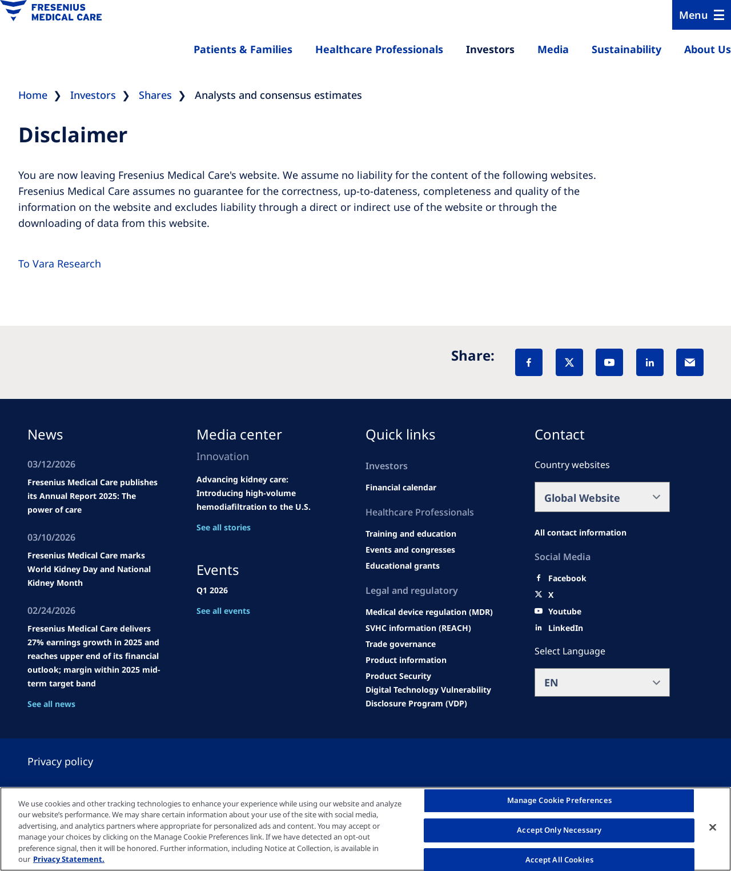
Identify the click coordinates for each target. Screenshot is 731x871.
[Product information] (406, 660)
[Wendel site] (411, 534)
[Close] (712, 827)
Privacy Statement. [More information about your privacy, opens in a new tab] (69, 859)
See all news (51, 703)
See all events (223, 610)
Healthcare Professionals (379, 49)
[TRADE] (401, 644)
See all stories (223, 527)
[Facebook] (529, 362)
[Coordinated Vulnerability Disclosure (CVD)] (433, 696)
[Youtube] (564, 611)
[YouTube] (609, 362)
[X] (569, 362)
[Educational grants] (403, 566)
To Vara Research (59, 263)
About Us (707, 49)
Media (553, 49)
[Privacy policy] (74, 761)
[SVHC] (418, 628)
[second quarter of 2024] (401, 487)
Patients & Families (243, 49)
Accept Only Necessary (559, 830)
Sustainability (626, 49)
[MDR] (429, 612)
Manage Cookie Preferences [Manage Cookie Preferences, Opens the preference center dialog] (559, 801)
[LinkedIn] (650, 362)
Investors (490, 49)
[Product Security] (398, 676)
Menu (693, 15)
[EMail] (690, 362)
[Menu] (701, 15)
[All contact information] (580, 533)
